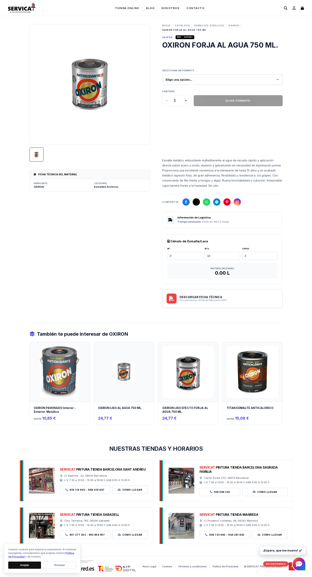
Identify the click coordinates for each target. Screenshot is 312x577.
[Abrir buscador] (285, 8)
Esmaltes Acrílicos (209, 25)
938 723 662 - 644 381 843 (224, 535)
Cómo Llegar (130, 490)
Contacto (195, 8)
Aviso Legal (149, 567)
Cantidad (168, 92)
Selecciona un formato (178, 71)
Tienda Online (127, 8)
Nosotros (170, 8)
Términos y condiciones (192, 567)
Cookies (167, 567)
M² (168, 249)
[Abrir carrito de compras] (302, 8)
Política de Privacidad (225, 567)
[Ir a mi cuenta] (294, 8)
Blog (150, 8)
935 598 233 (220, 492)
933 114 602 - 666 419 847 (84, 490)
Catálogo (182, 25)
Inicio (166, 25)
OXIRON (233, 25)
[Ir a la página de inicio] (21, 11)
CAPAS (245, 249)
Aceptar (24, 565)
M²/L (207, 249)
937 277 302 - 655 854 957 (85, 535)
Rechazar (59, 565)
